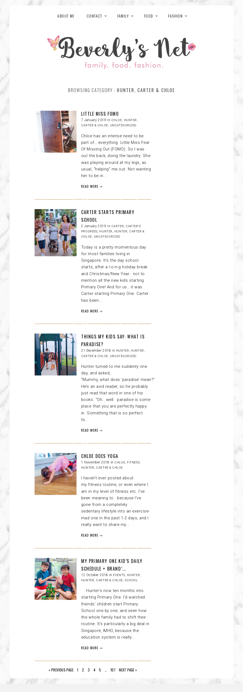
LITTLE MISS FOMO (100, 113)
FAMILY (123, 16)
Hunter (105, 231)
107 (113, 670)
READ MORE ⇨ (92, 186)
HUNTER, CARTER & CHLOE (102, 467)
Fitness (133, 462)
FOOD (148, 16)
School (131, 580)
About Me (65, 16)
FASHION (175, 16)
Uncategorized (123, 125)
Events (119, 575)
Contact (94, 16)
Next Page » (128, 670)
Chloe (116, 120)
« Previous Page (61, 670)
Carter (117, 226)
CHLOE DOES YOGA (99, 456)
